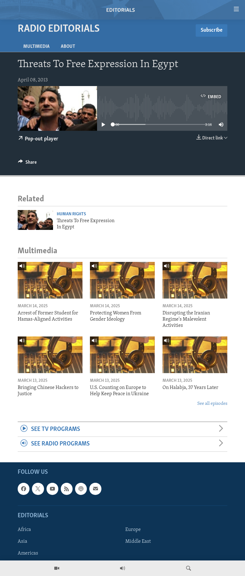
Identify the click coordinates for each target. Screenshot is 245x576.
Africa (24, 529)
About (68, 46)
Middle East (138, 541)
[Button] (27, 164)
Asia (22, 541)
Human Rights (71, 214)
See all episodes (212, 403)
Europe (133, 529)
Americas (28, 553)
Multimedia (36, 46)
